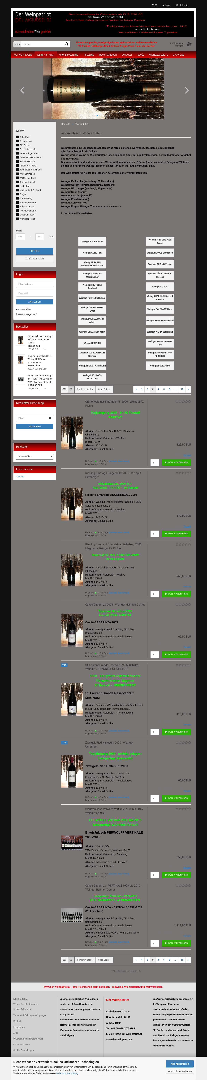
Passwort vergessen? (26, 314)
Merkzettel (182, 5)
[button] (154, 5)
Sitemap (20, 476)
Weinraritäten (45, 55)
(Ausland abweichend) (119, 461)
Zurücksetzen (34, 258)
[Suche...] (17, 44)
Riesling (89, 55)
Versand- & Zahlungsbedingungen (29, 1015)
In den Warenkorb (176, 462)
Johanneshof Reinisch (29, 169)
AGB (15, 1033)
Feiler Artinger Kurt (27, 153)
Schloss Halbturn (26, 202)
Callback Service (21, 1044)
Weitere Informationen (180, 1071)
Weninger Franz (25, 218)
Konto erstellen (23, 309)
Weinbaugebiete (158, 55)
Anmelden (34, 302)
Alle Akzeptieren (180, 1063)
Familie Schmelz (26, 149)
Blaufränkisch (108, 55)
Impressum (19, 1027)
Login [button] (166, 5)
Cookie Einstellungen (23, 1050)
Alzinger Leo (24, 141)
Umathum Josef (25, 214)
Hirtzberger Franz (26, 165)
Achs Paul (22, 137)
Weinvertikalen (23, 55)
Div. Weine (178, 55)
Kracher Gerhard (26, 177)
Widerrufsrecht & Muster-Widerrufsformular (25, 1007)
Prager (21, 194)
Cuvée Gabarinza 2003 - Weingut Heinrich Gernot (115, 604)
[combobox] (85, 389)
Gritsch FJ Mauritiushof (29, 157)
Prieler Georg (24, 198)
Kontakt (17, 1021)
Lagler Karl (23, 186)
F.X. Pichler (23, 145)
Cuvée (140, 55)
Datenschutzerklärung (67, 1073)
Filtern (34, 251)
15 (182, 389)
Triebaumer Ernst (26, 210)
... (175, 389)
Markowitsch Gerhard (28, 190)
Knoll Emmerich (25, 173)
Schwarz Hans (25, 206)
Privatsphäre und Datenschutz (28, 1038)
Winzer (20, 131)
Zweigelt (127, 55)
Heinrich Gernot (25, 161)
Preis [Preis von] (19, 230)
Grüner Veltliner (69, 55)
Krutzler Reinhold (26, 182)
